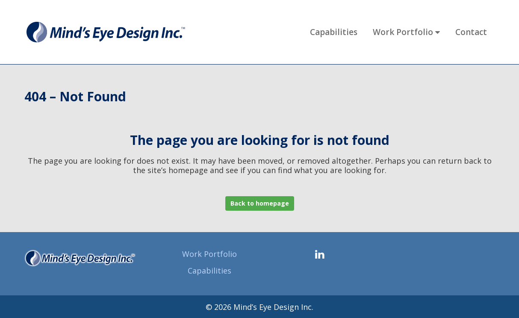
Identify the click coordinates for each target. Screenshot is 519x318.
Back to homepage (259, 203)
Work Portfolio (209, 254)
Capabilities (209, 270)
